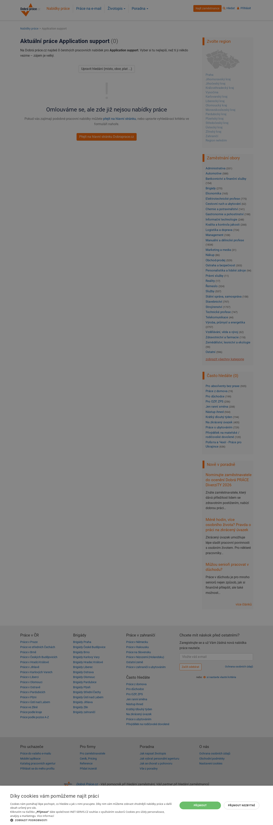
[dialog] (136, 805)
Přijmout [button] (200, 805)
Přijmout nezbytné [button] (241, 805)
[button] (91, 820)
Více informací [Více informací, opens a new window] (45, 816)
